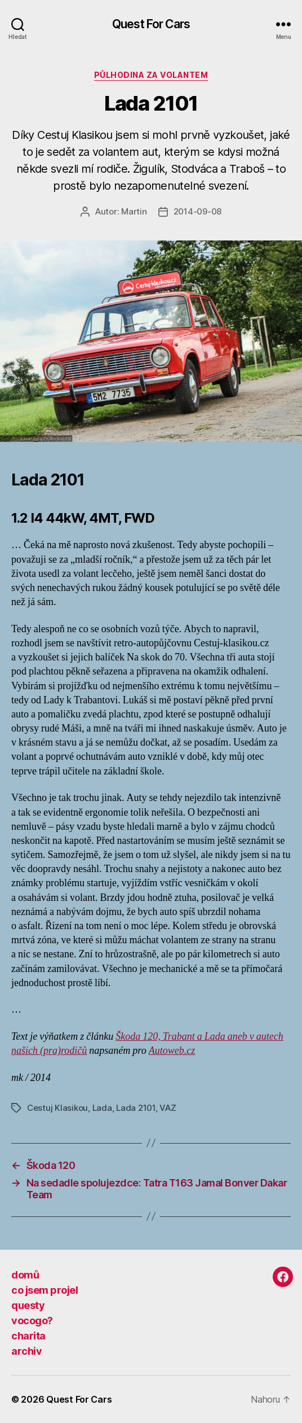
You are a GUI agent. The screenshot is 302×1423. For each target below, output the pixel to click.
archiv (26, 1351)
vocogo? (32, 1320)
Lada (102, 1107)
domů (25, 1275)
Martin (133, 211)
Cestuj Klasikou (57, 1107)
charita (28, 1336)
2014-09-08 (197, 211)
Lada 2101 (136, 1107)
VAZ (167, 1107)
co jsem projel (44, 1290)
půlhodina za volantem (151, 75)
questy (28, 1305)
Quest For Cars (151, 24)
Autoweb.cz (172, 1050)
